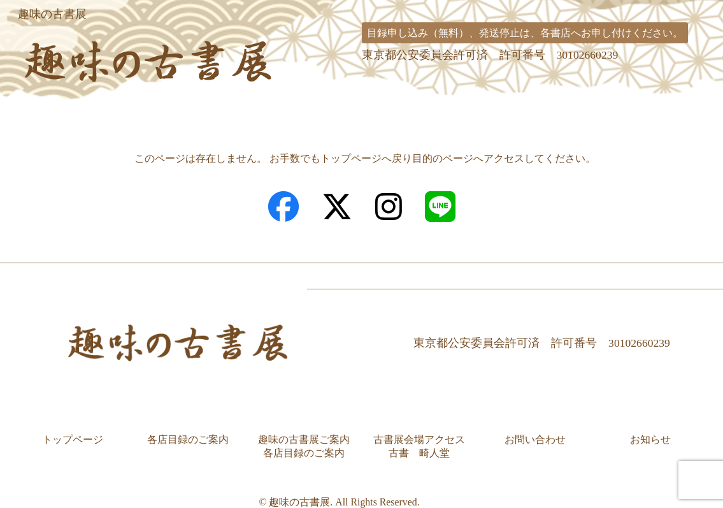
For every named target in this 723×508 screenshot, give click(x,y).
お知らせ (650, 423)
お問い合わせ (655, 110)
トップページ (67, 110)
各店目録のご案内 (197, 110)
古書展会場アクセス (516, 110)
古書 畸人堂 (419, 437)
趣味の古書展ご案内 (352, 110)
